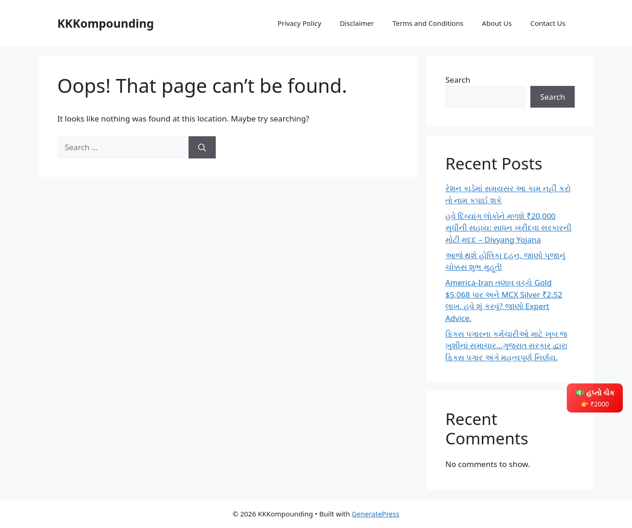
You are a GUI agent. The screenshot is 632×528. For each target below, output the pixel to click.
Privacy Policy (300, 23)
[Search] (202, 147)
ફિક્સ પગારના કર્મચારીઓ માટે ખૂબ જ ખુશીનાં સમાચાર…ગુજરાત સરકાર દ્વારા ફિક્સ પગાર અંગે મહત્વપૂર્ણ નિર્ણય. (506, 345)
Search (457, 79)
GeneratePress (375, 513)
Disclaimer (357, 23)
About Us (497, 23)
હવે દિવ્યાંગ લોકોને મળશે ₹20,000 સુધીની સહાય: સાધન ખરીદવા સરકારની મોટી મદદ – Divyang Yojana (508, 228)
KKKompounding (105, 23)
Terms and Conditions (427, 23)
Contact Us (547, 23)
